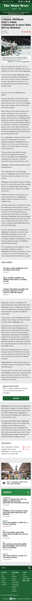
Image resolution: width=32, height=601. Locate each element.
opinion (3, 580)
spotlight (3, 578)
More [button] (24, 9)
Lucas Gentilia (7, 526)
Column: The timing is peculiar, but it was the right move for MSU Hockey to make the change (15, 290)
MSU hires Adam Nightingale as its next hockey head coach (15, 269)
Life (10, 9)
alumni (24, 574)
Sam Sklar (6, 272)
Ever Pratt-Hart (7, 549)
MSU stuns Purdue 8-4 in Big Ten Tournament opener (15, 556)
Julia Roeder (6, 516)
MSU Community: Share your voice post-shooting (17, 483)
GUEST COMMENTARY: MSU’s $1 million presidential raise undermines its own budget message (16, 501)
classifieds (4, 582)
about (13, 574)
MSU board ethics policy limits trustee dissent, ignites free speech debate (15, 534)
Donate (16, 398)
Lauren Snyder (17, 61)
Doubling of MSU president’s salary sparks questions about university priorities (15, 512)
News (4, 9)
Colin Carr (6, 505)
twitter (26, 449)
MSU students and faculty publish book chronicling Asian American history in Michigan (14, 545)
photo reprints (15, 582)
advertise (14, 576)
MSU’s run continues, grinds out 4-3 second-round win (15, 523)
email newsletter (27, 578)
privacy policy (15, 584)
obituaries (3, 584)
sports (3, 576)
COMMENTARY (6, 497)
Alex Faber (4, 31)
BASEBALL (5, 521)
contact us (25, 576)
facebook (27, 447)
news (2, 574)
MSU (4, 509)
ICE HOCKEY (8, 17)
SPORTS (3, 17)
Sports (16, 9)
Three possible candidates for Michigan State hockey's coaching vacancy (15, 279)
